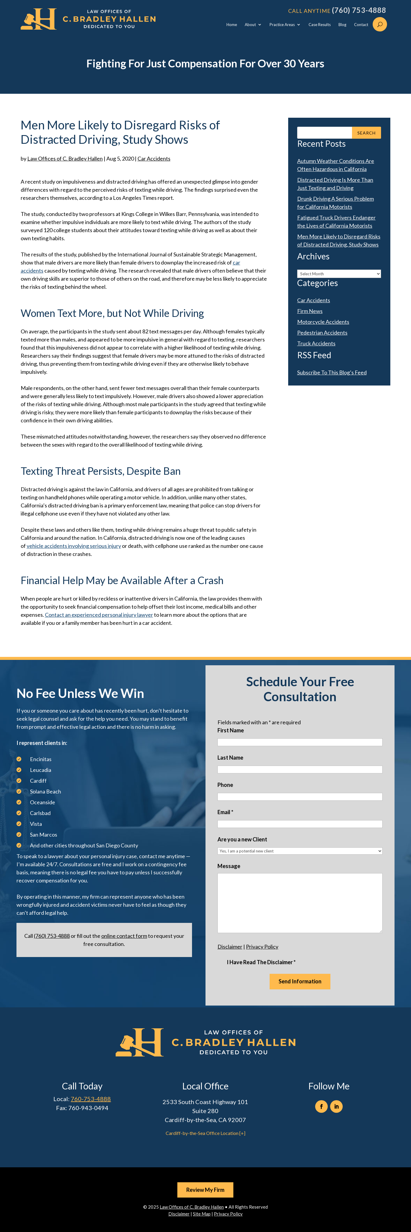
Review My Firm (205, 1189)
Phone (225, 784)
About (250, 24)
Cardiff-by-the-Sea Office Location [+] (205, 1133)
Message (228, 866)
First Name (230, 730)
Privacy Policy (262, 946)
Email (225, 812)
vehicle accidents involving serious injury (74, 545)
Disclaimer (229, 946)
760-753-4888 (91, 1098)
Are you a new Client (242, 839)
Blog (342, 24)
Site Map (202, 1213)
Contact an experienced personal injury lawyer (99, 614)
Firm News (310, 311)
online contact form (124, 935)
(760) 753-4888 (359, 10)
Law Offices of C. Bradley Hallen (65, 158)
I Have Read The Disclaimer (261, 962)
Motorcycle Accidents (323, 321)
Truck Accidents (316, 343)
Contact (361, 24)
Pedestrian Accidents (322, 332)
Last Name (230, 757)
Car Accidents (153, 158)
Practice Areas (282, 24)
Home (231, 24)
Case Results (320, 24)
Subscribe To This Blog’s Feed (332, 372)
